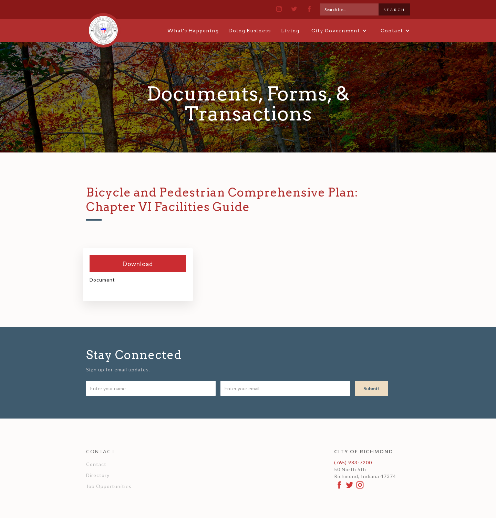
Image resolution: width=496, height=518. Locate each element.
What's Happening (193, 30)
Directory (98, 475)
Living (290, 30)
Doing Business (250, 30)
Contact (96, 464)
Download (137, 263)
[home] (103, 27)
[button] (339, 30)
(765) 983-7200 (353, 462)
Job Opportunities (109, 486)
